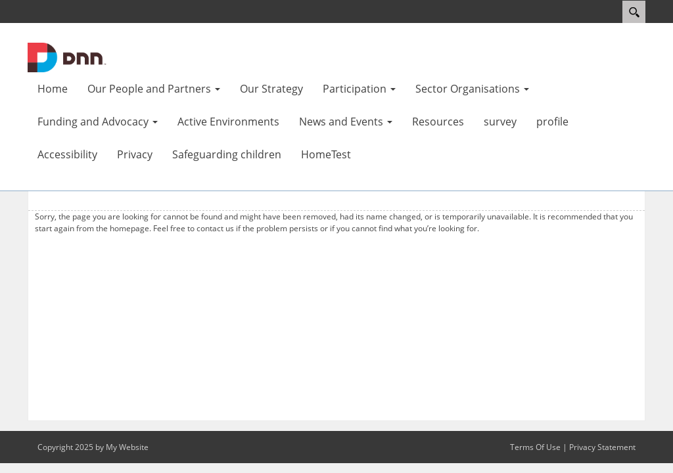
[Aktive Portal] (67, 56)
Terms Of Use (535, 447)
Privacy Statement (602, 447)
